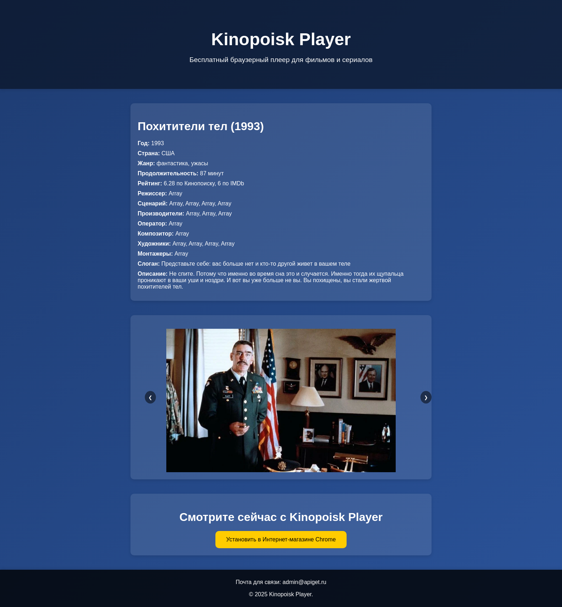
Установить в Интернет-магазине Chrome (281, 539)
